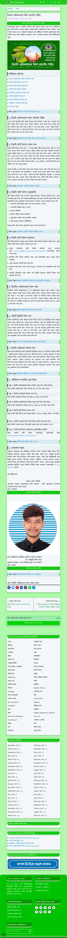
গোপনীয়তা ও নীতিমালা (42, 887)
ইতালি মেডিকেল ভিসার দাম (18, 99)
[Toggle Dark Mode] (51, 2)
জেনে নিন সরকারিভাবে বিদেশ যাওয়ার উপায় (31, 342)
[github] (49, 912)
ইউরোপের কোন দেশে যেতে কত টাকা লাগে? (31, 138)
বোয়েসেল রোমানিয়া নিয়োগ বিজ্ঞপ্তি (28, 186)
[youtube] (41, 907)
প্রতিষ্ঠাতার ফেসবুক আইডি (33, 568)
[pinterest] (36, 912)
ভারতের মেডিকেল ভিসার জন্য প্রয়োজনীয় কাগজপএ (33, 280)
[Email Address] (17, 931)
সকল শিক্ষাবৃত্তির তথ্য (16, 840)
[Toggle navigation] (59, 2)
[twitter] (41, 912)
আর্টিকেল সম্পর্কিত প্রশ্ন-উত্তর (18, 103)
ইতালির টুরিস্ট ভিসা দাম (17, 96)
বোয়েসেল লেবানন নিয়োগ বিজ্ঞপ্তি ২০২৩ (30, 231)
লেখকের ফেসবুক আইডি (33, 492)
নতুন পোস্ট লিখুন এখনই (14, 917)
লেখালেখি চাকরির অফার (14, 914)
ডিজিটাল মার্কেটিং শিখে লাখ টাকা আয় (21, 843)
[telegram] (45, 907)
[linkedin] (54, 907)
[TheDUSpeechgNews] (33, 864)
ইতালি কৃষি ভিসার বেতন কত (19, 82)
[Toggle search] (55, 2)
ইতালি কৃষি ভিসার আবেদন (18, 89)
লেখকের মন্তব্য (14, 106)
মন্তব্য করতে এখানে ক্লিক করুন (33, 623)
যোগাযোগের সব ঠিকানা (42, 891)
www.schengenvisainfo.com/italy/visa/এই (29, 251)
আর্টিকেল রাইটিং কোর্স (13, 907)
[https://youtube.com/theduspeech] (47, 2)
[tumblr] (49, 907)
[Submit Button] (30, 931)
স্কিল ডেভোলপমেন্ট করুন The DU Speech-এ (24, 846)
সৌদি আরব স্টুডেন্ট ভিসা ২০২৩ (27, 441)
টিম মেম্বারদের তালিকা (41, 884)
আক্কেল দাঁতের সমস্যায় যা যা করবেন (29, 574)
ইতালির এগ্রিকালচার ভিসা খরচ (19, 93)
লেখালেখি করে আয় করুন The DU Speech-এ (24, 838)
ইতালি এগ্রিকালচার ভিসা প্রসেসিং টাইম (33, 23)
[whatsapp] (44, 2)
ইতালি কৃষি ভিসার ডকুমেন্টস (18, 86)
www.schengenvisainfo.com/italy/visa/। (22, 435)
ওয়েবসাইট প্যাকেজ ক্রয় (14, 910)
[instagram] (45, 912)
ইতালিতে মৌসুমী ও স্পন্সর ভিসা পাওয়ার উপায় (32, 373)
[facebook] (40, 2)
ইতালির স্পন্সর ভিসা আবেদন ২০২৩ (28, 111)
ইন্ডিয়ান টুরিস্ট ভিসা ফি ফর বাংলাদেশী (29, 310)
